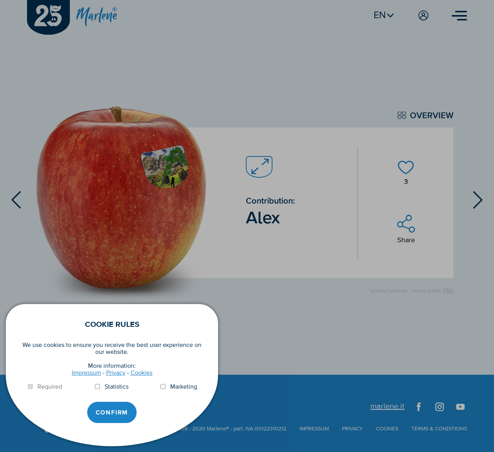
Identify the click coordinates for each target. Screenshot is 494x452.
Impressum (86, 373)
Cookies (141, 373)
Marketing (183, 386)
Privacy (115, 373)
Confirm (112, 412)
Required (49, 386)
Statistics (117, 386)
